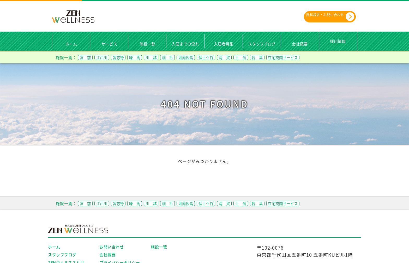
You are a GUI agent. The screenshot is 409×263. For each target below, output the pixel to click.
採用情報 (338, 41)
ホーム (71, 43)
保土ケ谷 (236, 57)
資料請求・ (323, 16)
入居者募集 (223, 43)
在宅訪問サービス (331, 57)
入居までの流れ (185, 43)
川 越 (168, 57)
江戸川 (107, 57)
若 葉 (299, 57)
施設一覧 (147, 43)
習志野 (128, 57)
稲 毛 (189, 57)
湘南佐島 (211, 57)
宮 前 (87, 57)
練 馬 (148, 57)
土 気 (279, 57)
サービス (109, 43)
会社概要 (300, 43)
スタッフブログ (261, 43)
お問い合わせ (111, 246)
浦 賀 (259, 57)
